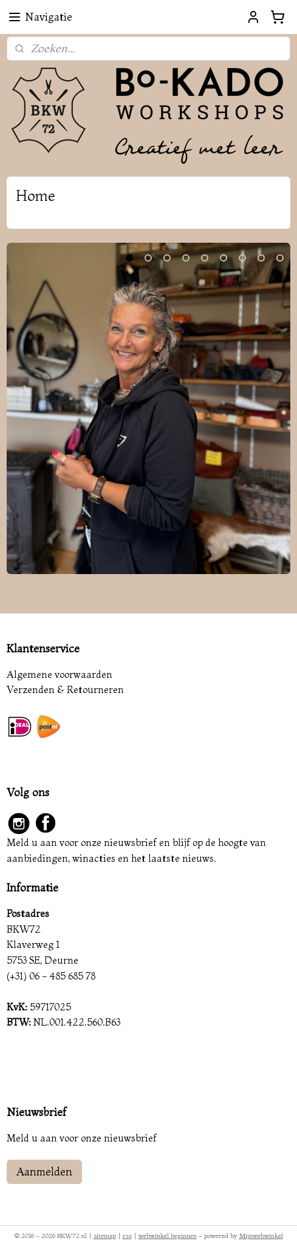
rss (127, 1235)
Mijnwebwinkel (261, 1235)
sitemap (105, 1235)
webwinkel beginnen (167, 1235)
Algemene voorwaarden (59, 674)
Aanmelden (44, 1172)
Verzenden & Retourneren (65, 689)
